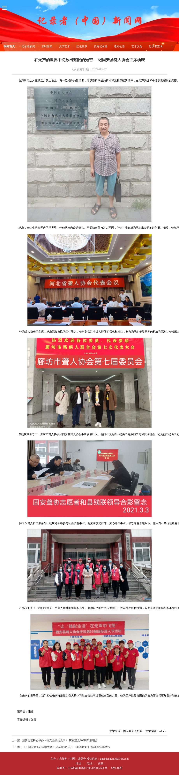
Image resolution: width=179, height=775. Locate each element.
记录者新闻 (28, 46)
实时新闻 (46, 46)
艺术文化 (136, 46)
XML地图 (116, 768)
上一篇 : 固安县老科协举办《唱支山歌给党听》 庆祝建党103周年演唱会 (55, 740)
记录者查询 (155, 46)
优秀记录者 (101, 46)
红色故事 (81, 46)
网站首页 (9, 46)
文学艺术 (64, 46)
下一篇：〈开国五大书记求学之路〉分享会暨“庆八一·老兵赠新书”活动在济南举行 (61, 747)
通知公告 (119, 46)
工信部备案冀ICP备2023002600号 (87, 768)
